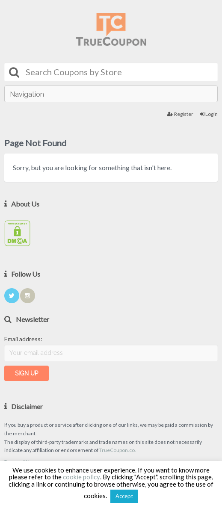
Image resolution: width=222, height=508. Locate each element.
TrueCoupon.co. (117, 450)
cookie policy (81, 477)
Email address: (23, 339)
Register (180, 114)
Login (209, 114)
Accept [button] (124, 496)
